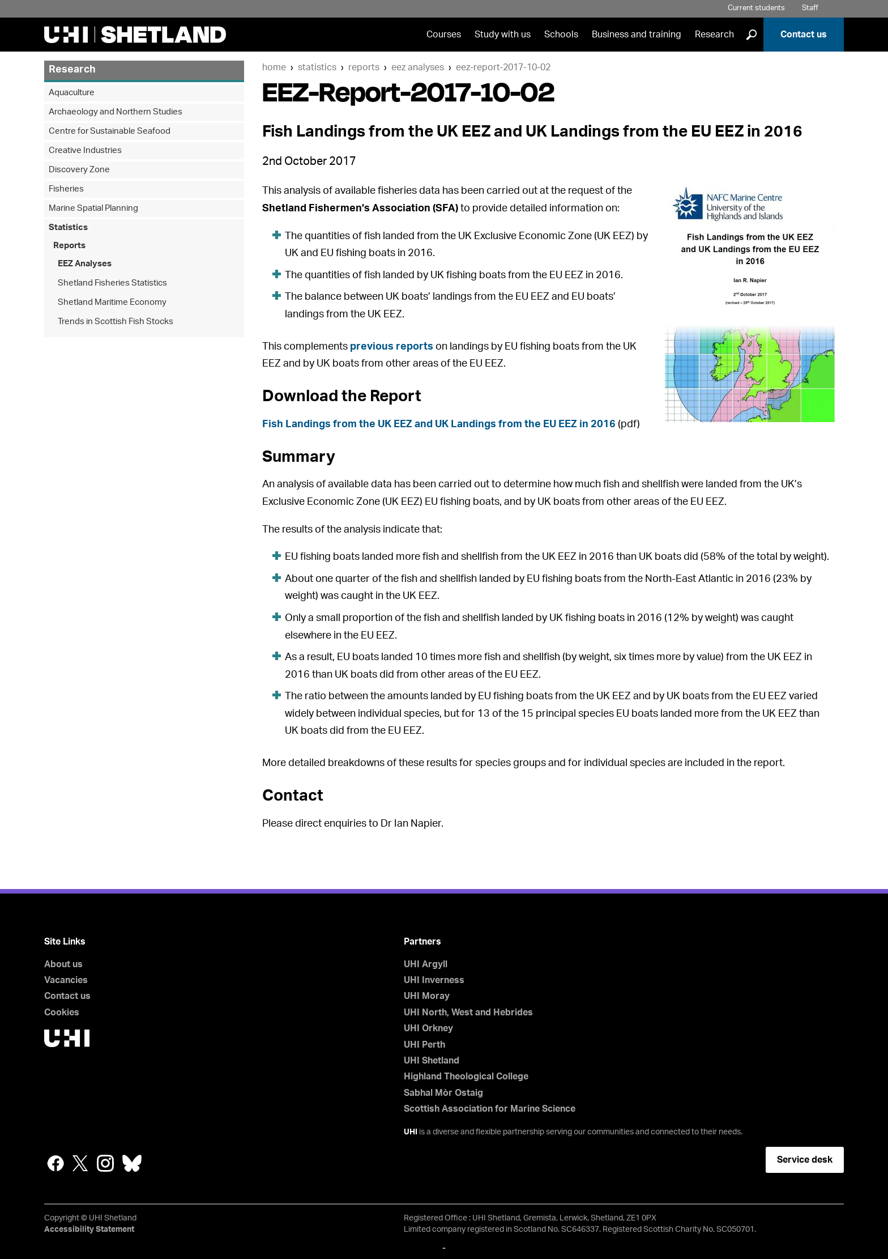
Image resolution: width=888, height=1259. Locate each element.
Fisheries (66, 189)
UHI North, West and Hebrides (468, 1012)
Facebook (55, 1163)
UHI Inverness (434, 980)
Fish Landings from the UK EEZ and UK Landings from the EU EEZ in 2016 (439, 424)
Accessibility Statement (89, 1230)
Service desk (804, 1159)
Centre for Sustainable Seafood (109, 131)
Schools (561, 34)
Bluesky (132, 1163)
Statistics (317, 67)
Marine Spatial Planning (93, 208)
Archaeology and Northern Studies (115, 112)
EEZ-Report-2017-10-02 (503, 67)
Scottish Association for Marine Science (489, 1108)
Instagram (105, 1163)
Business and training (636, 34)
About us (63, 964)
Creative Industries (85, 150)
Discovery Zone (79, 169)
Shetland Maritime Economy (112, 302)
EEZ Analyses (417, 67)
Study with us (503, 34)
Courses (443, 34)
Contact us (803, 34)
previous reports (391, 347)
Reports (363, 67)
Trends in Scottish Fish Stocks (115, 321)
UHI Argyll (425, 964)
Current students (756, 8)
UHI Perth (424, 1044)
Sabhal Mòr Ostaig (443, 1093)
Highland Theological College (466, 1076)
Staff (810, 8)
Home (274, 67)
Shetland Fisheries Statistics (112, 283)
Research (714, 34)
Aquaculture (72, 92)
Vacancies (66, 980)
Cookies (61, 1012)
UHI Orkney (428, 1028)
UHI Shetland (431, 1060)
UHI (410, 1132)
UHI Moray (427, 996)
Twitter (80, 1163)
